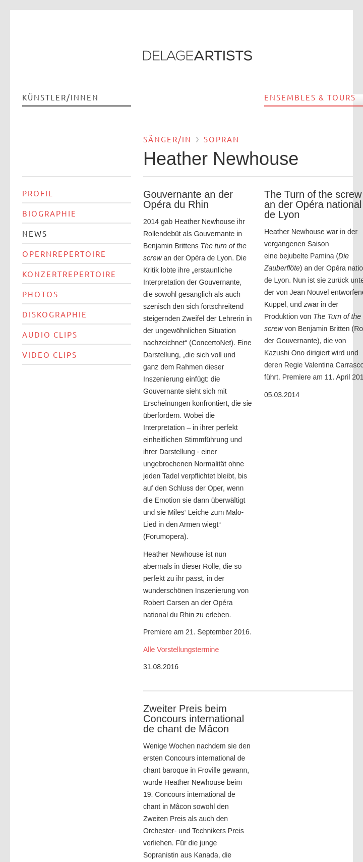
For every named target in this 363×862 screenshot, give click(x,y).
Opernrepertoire (64, 253)
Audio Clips (50, 334)
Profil (37, 193)
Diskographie (54, 314)
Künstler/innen (60, 97)
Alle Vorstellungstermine (182, 649)
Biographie (49, 213)
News (34, 233)
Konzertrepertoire (69, 274)
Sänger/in (167, 139)
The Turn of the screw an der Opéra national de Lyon (312, 204)
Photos (40, 294)
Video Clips (49, 354)
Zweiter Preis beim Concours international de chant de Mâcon (193, 718)
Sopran (221, 139)
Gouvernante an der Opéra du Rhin (188, 199)
